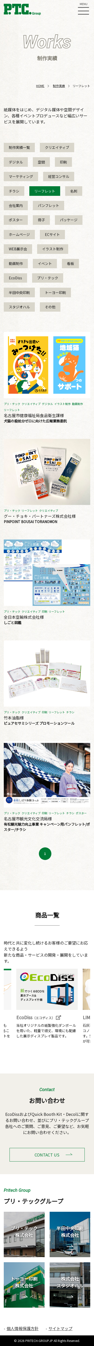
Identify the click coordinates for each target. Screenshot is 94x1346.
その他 (50, 306)
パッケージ (68, 219)
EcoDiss (15, 277)
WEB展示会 (18, 248)
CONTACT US (47, 1155)
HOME (40, 86)
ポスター (16, 219)
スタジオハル (19, 306)
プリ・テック (47, 277)
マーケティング (21, 176)
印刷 (63, 162)
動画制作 (16, 263)
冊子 (41, 219)
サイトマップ (60, 1328)
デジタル (16, 162)
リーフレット (44, 191)
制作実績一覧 (19, 147)
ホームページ (19, 234)
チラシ (14, 191)
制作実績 (59, 86)
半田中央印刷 (19, 292)
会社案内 (16, 205)
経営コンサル (58, 176)
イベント (45, 263)
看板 (70, 263)
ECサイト (52, 234)
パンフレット (48, 205)
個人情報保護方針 (23, 1328)
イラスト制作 (52, 248)
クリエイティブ (57, 147)
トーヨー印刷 (55, 292)
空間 (41, 162)
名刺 (73, 191)
